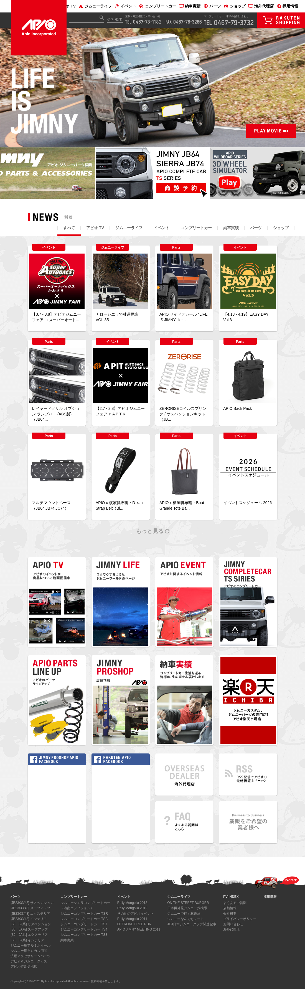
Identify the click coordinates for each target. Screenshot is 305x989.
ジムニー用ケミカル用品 (29, 951)
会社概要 (115, 19)
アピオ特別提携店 (24, 966)
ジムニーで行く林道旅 (183, 914)
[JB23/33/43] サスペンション (32, 903)
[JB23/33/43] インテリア (29, 919)
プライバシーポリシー (239, 919)
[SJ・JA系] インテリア (27, 940)
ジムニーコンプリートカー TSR (84, 914)
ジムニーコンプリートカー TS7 (83, 924)
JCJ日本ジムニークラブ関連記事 (191, 924)
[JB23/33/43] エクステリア (30, 914)
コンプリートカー (157, 6)
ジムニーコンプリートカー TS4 (83, 929)
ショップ (234, 6)
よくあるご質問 (234, 903)
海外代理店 (261, 6)
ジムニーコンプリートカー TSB (84, 919)
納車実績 (189, 6)
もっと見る (152, 531)
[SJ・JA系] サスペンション (31, 924)
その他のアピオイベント (135, 914)
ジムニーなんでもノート (185, 919)
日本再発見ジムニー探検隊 (187, 908)
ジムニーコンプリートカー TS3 (83, 935)
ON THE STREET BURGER (188, 903)
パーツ (212, 6)
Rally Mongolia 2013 (132, 903)
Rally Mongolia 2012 (132, 908)
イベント (125, 6)
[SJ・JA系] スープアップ (29, 929)
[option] (152, 87)
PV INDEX (231, 897)
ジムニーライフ (95, 6)
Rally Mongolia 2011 (132, 919)
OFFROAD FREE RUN (134, 924)
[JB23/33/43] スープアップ (30, 908)
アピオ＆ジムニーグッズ (29, 961)
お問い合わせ (233, 924)
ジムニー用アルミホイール (30, 945)
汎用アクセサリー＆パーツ (30, 956)
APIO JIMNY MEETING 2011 (139, 929)
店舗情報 (230, 908)
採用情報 (287, 6)
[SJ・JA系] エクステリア (29, 935)
